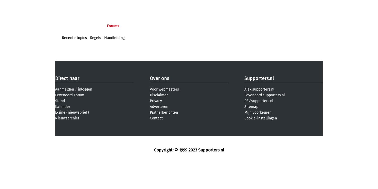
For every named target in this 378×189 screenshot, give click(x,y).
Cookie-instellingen (260, 118)
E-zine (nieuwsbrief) (72, 112)
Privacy (156, 101)
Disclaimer (159, 95)
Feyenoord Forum (69, 95)
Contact (156, 118)
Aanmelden (64, 89)
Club (154, 26)
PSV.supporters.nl (258, 101)
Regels (95, 38)
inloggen (85, 89)
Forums (113, 26)
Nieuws (94, 26)
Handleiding (114, 38)
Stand (60, 101)
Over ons (159, 78)
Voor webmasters (164, 89)
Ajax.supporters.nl (259, 89)
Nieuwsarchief (67, 118)
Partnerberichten (164, 112)
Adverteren (159, 106)
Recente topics (74, 38)
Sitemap (251, 106)
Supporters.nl (259, 78)
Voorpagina (71, 26)
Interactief (135, 26)
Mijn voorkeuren (257, 112)
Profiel (170, 26)
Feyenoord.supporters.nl (264, 95)
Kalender (62, 106)
